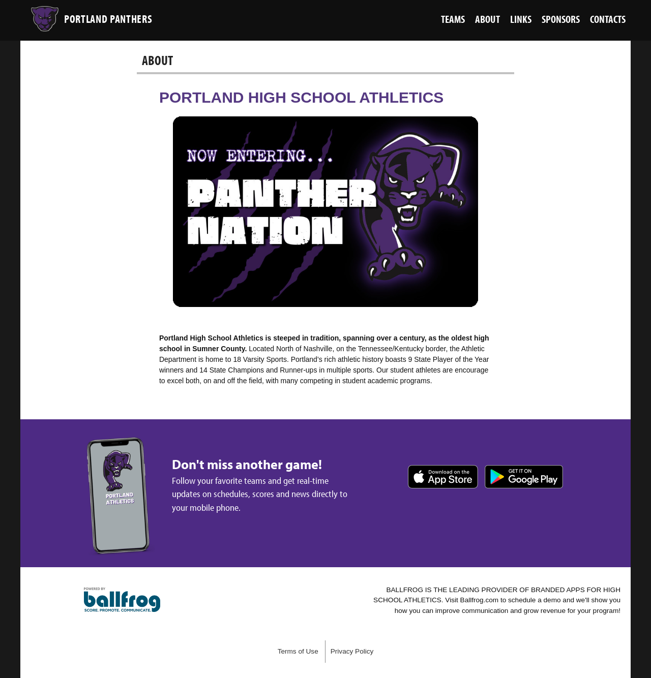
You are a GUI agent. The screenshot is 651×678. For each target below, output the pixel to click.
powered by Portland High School (122, 600)
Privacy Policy (352, 651)
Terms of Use (298, 651)
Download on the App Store (443, 476)
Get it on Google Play (524, 476)
